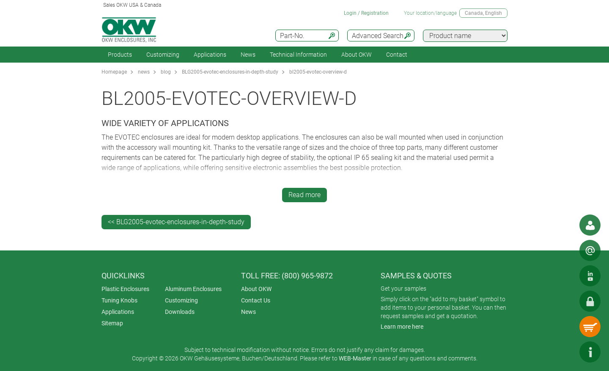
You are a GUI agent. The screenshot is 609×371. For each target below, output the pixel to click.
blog (166, 72)
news (144, 72)
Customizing (162, 54)
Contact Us (255, 300)
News (248, 54)
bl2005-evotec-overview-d (318, 72)
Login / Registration (366, 13)
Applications (210, 54)
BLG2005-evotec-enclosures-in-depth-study (230, 72)
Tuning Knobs (119, 300)
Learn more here (402, 326)
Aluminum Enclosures (193, 289)
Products (120, 54)
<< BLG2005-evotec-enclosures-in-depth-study (176, 222)
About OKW (256, 289)
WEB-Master (355, 358)
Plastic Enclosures (125, 289)
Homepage (114, 72)
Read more (304, 195)
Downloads (180, 311)
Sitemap (112, 323)
